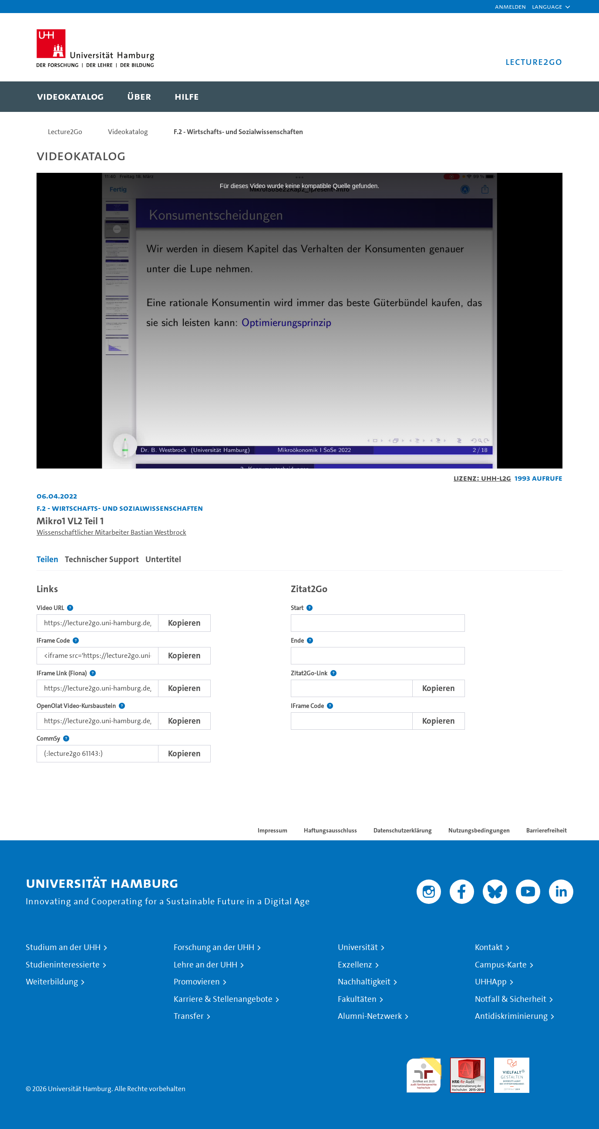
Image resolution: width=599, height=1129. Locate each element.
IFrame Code (58, 640)
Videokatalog (128, 131)
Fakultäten (357, 999)
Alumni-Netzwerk (370, 1016)
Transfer (189, 1016)
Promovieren (197, 981)
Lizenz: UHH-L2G (482, 477)
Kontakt (489, 947)
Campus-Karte (501, 965)
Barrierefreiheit (546, 830)
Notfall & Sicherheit (510, 999)
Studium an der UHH (63, 947)
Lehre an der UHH (205, 965)
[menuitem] (70, 96)
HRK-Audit (509, 1062)
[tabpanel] (299, 671)
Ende (302, 640)
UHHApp (491, 981)
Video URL (55, 608)
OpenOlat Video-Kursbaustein (81, 706)
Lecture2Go (65, 131)
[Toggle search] (547, 96)
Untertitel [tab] (163, 559)
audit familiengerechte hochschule (423, 1073)
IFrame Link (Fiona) (66, 673)
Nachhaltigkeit (364, 981)
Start (302, 608)
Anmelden (510, 6)
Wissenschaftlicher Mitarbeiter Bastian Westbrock (111, 532)
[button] (547, 6)
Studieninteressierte (63, 965)
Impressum (272, 830)
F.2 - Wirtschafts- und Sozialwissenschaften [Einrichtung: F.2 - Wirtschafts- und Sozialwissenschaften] (120, 507)
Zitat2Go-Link (314, 673)
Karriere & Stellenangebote (223, 999)
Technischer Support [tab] (102, 559)
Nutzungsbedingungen (479, 830)
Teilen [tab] (47, 559)
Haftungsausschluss (330, 830)
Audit (458, 1062)
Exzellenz (355, 965)
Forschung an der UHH (214, 947)
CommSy (53, 738)
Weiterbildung (52, 981)
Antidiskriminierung (511, 1016)
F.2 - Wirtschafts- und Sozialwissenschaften (238, 131)
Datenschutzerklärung (403, 830)
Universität (358, 947)
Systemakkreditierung (555, 1062)
